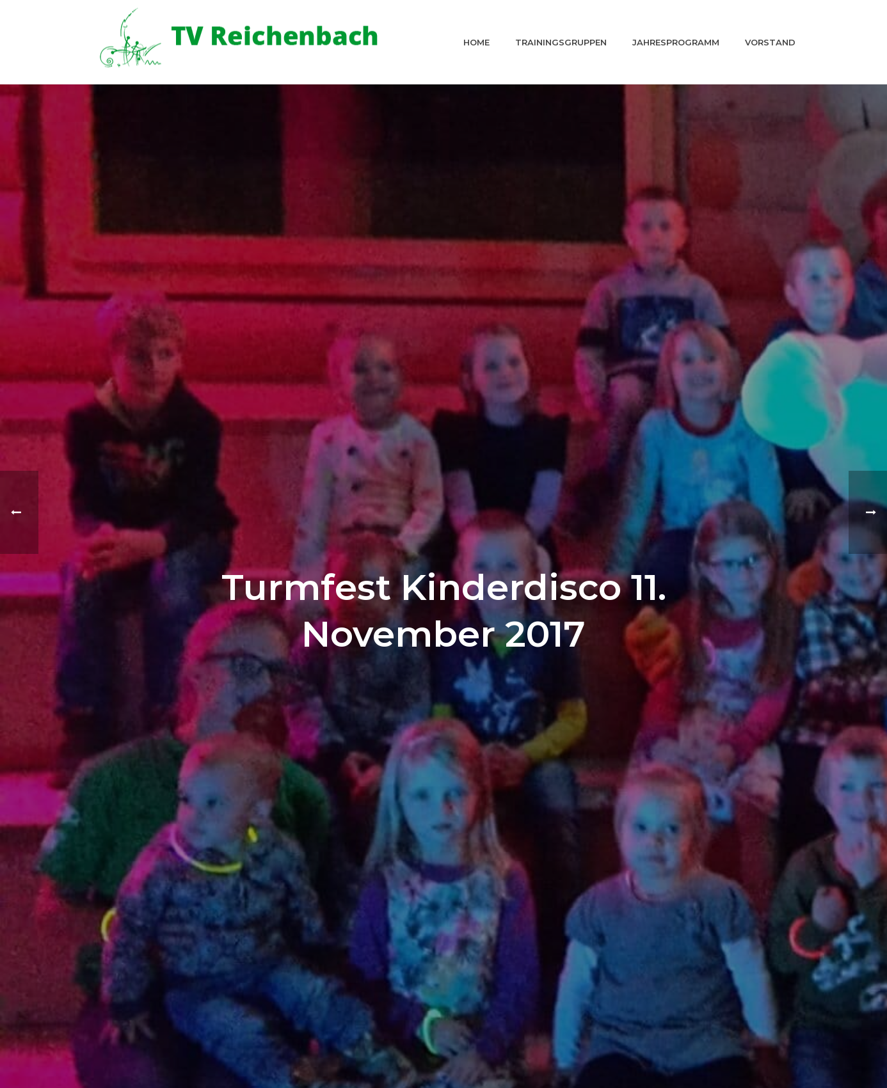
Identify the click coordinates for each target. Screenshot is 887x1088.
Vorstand (770, 42)
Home (476, 42)
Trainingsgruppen (561, 42)
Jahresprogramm (675, 42)
